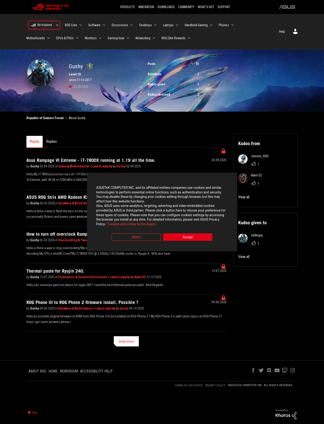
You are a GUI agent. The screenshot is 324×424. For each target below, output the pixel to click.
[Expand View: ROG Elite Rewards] (189, 38)
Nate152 (140, 277)
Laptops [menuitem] (168, 25)
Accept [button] (188, 238)
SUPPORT (224, 7)
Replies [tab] (51, 141)
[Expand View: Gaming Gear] (128, 38)
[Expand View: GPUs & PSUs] (77, 38)
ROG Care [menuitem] (71, 25)
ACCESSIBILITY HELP (96, 371)
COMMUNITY (186, 7)
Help (282, 31)
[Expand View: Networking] (154, 38)
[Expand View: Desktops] (155, 25)
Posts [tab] (34, 141)
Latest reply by (102, 166)
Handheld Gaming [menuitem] (196, 25)
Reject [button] (136, 238)
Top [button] (34, 412)
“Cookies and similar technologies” (132, 224)
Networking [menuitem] (143, 38)
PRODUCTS (127, 7)
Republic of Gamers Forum (45, 118)
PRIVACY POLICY (215, 385)
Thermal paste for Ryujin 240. (55, 271)
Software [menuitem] (94, 25)
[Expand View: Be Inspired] (57, 25)
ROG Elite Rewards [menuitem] (174, 38)
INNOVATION (146, 7)
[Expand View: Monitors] (100, 38)
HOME (52, 371)
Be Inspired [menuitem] (45, 25)
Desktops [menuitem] (145, 25)
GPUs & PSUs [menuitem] (65, 38)
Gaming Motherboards (74, 166)
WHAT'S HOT (206, 7)
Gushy (35, 166)
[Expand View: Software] (104, 25)
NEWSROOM (69, 371)
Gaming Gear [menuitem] (116, 38)
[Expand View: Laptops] (177, 25)
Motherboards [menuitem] (35, 38)
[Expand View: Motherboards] (48, 38)
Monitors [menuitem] (91, 38)
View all (243, 197)
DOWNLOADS (166, 7)
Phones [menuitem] (224, 25)
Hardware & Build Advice (75, 203)
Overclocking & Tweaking (76, 240)
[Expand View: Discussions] (131, 25)
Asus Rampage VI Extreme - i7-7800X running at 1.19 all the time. (91, 160)
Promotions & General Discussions (83, 277)
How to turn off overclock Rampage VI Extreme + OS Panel (82, 234)
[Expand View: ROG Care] (80, 25)
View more (126, 341)
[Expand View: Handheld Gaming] (211, 25)
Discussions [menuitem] (120, 25)
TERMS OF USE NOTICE (189, 385)
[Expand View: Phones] (232, 25)
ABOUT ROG (37, 371)
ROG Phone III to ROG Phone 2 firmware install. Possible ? (82, 302)
